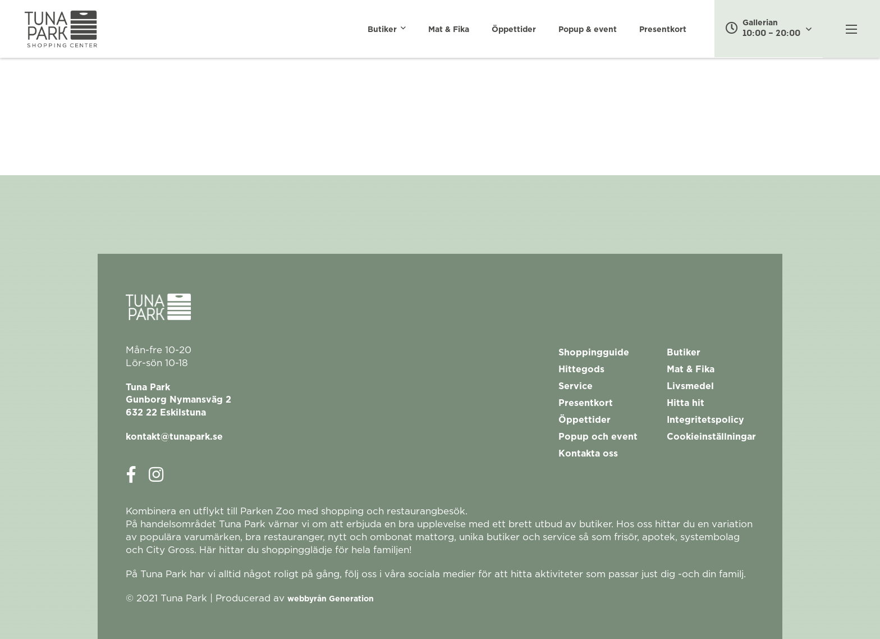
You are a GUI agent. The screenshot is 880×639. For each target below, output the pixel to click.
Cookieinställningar (711, 436)
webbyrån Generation (330, 599)
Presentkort (662, 30)
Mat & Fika (448, 30)
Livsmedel (690, 386)
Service (575, 386)
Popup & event (587, 30)
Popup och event (598, 436)
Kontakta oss (588, 453)
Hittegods (581, 369)
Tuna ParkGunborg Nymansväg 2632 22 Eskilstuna (178, 400)
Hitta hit (685, 403)
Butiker (382, 30)
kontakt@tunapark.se (174, 436)
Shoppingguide (593, 352)
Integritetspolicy (705, 420)
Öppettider (514, 30)
